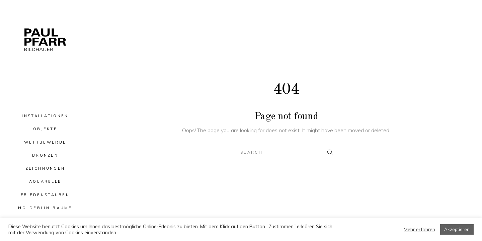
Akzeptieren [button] (457, 229)
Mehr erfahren (419, 230)
